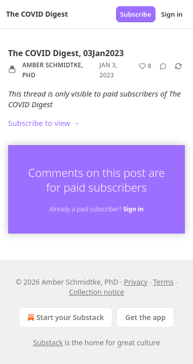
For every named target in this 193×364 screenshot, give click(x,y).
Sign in (172, 14)
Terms (163, 282)
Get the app (145, 317)
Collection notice (96, 292)
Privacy (135, 282)
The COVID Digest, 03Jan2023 (66, 53)
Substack (48, 342)
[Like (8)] (145, 66)
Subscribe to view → (44, 123)
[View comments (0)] (163, 66)
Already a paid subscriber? (96, 209)
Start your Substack (64, 317)
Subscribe (135, 14)
